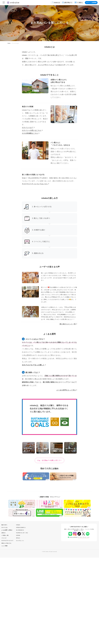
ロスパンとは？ (28, 127)
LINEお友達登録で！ (79, 537)
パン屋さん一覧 (4, 535)
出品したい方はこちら (4, 543)
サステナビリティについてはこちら (35, 184)
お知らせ (3, 532)
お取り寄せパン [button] (67, 2)
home (9, 43)
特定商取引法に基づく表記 (22, 532)
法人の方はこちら (20, 540)
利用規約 (18, 524)
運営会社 (18, 537)
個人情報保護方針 (20, 530)
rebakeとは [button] (56, 2)
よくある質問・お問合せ (4, 530)
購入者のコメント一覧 (68, 324)
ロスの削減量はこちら (30, 133)
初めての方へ (4, 524)
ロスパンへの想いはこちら (32, 130)
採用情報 (18, 535)
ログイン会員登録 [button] (91, 2)
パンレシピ (3, 537)
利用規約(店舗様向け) (21, 527)
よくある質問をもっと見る (66, 390)
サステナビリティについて (4, 540)
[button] (49, 460)
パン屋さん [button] (79, 2)
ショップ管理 (4, 545)
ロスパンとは (4, 527)
